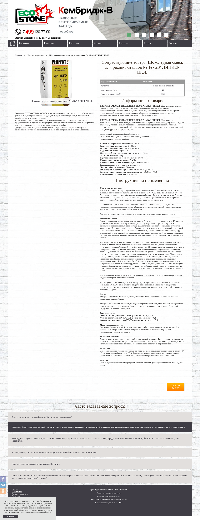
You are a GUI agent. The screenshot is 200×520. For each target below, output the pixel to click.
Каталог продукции (20, 494)
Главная (18, 55)
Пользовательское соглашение (108, 496)
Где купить (123, 43)
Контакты (173, 43)
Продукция (49, 43)
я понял (10, 516)
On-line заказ (176, 387)
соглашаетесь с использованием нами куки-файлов (29, 512)
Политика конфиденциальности (109, 493)
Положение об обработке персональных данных (109, 499)
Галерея (147, 43)
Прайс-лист (74, 43)
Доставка (98, 43)
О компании (24, 43)
